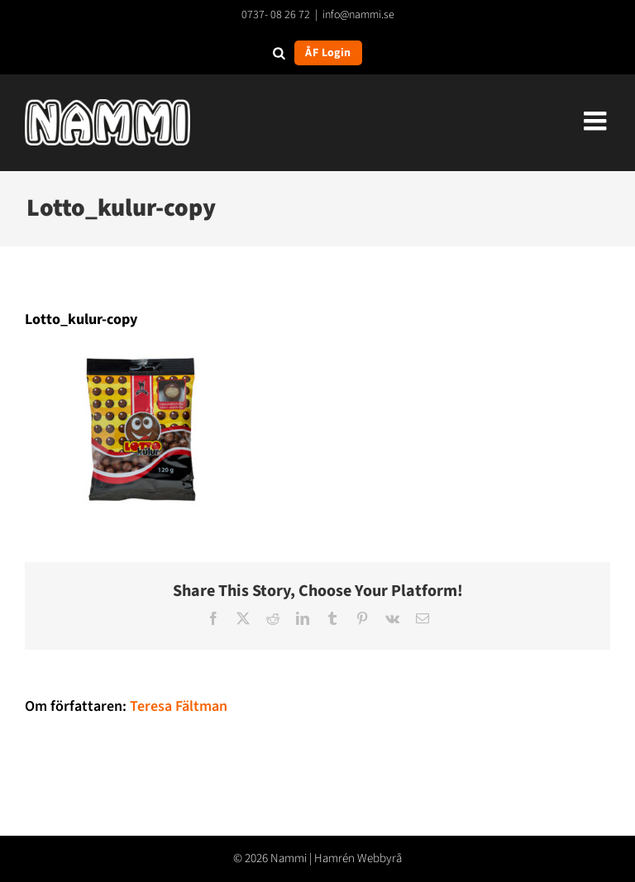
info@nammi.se (358, 15)
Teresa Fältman (178, 706)
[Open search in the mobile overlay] (279, 53)
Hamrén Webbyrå (358, 858)
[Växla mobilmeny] (597, 120)
